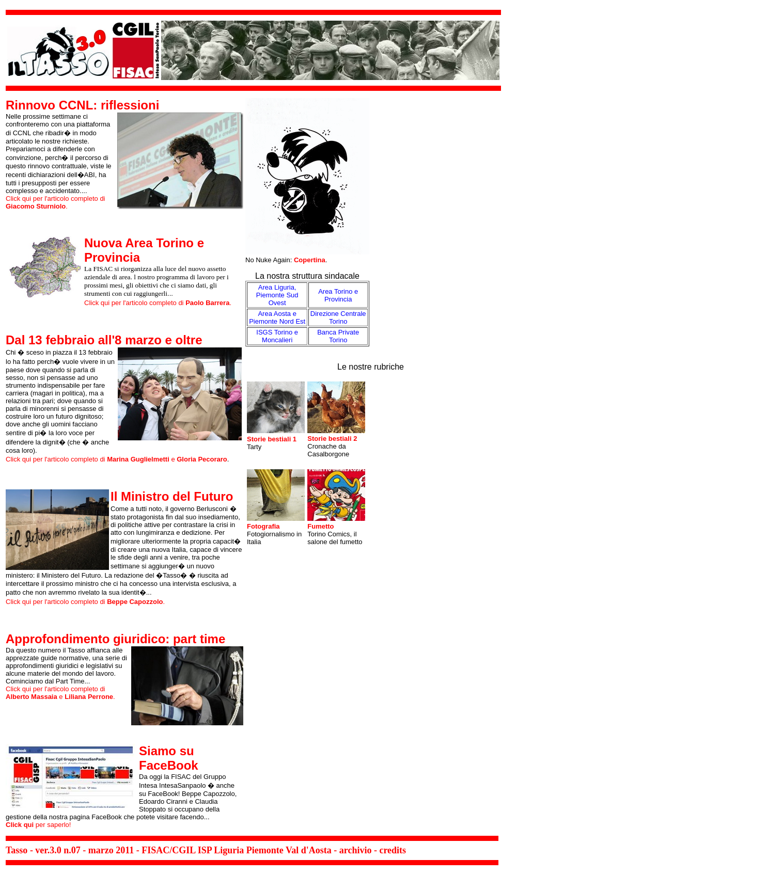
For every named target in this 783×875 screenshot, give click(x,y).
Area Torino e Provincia (338, 295)
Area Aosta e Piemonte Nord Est (277, 317)
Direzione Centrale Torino (338, 317)
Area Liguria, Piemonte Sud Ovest (277, 295)
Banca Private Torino (338, 336)
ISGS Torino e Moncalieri (277, 336)
